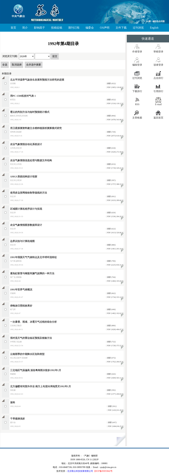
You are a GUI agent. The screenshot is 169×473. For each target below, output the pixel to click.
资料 (12, 402)
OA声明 (104, 27)
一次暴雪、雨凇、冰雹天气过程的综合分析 (33, 322)
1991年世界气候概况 (21, 289)
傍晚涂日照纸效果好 (21, 305)
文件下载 (121, 27)
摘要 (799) (111, 261)
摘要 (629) (111, 213)
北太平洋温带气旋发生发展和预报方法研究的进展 (37, 79)
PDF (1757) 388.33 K (115, 184)
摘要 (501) (112, 406)
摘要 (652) (111, 83)
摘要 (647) (112, 422)
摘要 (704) (111, 277)
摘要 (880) (111, 245)
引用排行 (158, 91)
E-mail (158, 104)
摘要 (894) (111, 116)
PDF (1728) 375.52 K (115, 345)
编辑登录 (137, 64)
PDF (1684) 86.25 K (115, 426)
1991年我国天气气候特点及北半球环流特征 (33, 257)
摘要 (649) (111, 309)
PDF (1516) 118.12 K (115, 103)
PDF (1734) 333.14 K (115, 297)
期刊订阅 (73, 27)
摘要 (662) (111, 293)
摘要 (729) (111, 132)
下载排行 (137, 91)
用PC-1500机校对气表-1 (23, 96)
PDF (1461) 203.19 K (115, 249)
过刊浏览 (138, 27)
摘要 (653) (111, 164)
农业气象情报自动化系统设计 (26, 144)
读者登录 (158, 64)
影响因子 (39, 27)
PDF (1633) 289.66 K (115, 200)
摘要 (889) (111, 326)
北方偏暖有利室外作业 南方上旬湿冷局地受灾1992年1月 (40, 386)
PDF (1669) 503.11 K (115, 378)
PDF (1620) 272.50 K (115, 152)
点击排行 (158, 78)
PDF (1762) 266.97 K (115, 362)
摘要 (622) (111, 229)
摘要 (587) (111, 180)
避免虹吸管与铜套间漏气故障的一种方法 (32, 273)
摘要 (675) (111, 358)
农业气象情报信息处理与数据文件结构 (31, 160)
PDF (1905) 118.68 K (115, 87)
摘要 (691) (111, 196)
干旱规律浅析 (17, 418)
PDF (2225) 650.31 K (115, 265)
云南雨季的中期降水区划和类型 (27, 354)
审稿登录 (158, 51)
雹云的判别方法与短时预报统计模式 (29, 112)
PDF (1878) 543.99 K (115, 120)
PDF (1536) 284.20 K (115, 216)
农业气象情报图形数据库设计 (26, 225)
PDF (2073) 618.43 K (115, 136)
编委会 (89, 27)
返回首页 (158, 117)
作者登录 (137, 51)
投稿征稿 (56, 27)
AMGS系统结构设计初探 (23, 176)
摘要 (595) (111, 390)
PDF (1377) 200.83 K (115, 394)
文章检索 (137, 117)
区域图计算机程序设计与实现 (26, 209)
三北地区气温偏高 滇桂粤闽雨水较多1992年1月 (35, 370)
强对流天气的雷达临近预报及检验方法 (31, 338)
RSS (137, 104)
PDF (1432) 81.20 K (115, 410)
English (154, 27)
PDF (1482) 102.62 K (115, 313)
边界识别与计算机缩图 (22, 241)
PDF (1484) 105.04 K (115, 281)
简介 (25, 27)
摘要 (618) (111, 148)
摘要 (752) (111, 342)
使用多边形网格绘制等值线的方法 (28, 192)
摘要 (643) (111, 374)
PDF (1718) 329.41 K (115, 168)
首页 (13, 27)
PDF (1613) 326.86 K (115, 233)
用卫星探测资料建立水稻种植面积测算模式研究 (36, 128)
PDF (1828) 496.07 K (115, 329)
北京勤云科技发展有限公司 (80, 471)
